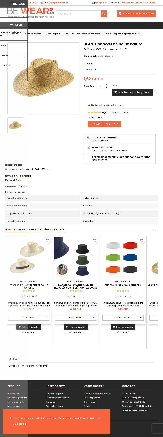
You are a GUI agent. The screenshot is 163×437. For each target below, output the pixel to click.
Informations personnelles (97, 393)
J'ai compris (19, 424)
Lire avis (95, 124)
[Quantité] (100, 86)
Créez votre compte (145, 2)
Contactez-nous (54, 406)
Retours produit (92, 397)
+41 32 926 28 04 (29, 2)
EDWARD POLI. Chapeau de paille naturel (29, 286)
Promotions (13, 393)
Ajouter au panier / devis (131, 92)
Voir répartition (95, 117)
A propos (50, 401)
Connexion (125, 2)
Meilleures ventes (16, 401)
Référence (89, 49)
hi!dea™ (18, 180)
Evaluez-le (112, 124)
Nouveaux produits (17, 397)
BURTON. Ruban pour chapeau (123, 285)
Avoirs (87, 406)
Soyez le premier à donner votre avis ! (28, 365)
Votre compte (94, 386)
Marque (113, 49)
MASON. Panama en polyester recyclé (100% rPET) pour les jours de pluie (75, 288)
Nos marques (14, 406)
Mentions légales (54, 393)
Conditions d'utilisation (57, 397)
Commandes (91, 401)
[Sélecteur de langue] (99, 2)
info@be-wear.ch (59, 2)
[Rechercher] (81, 13)
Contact (128, 386)
